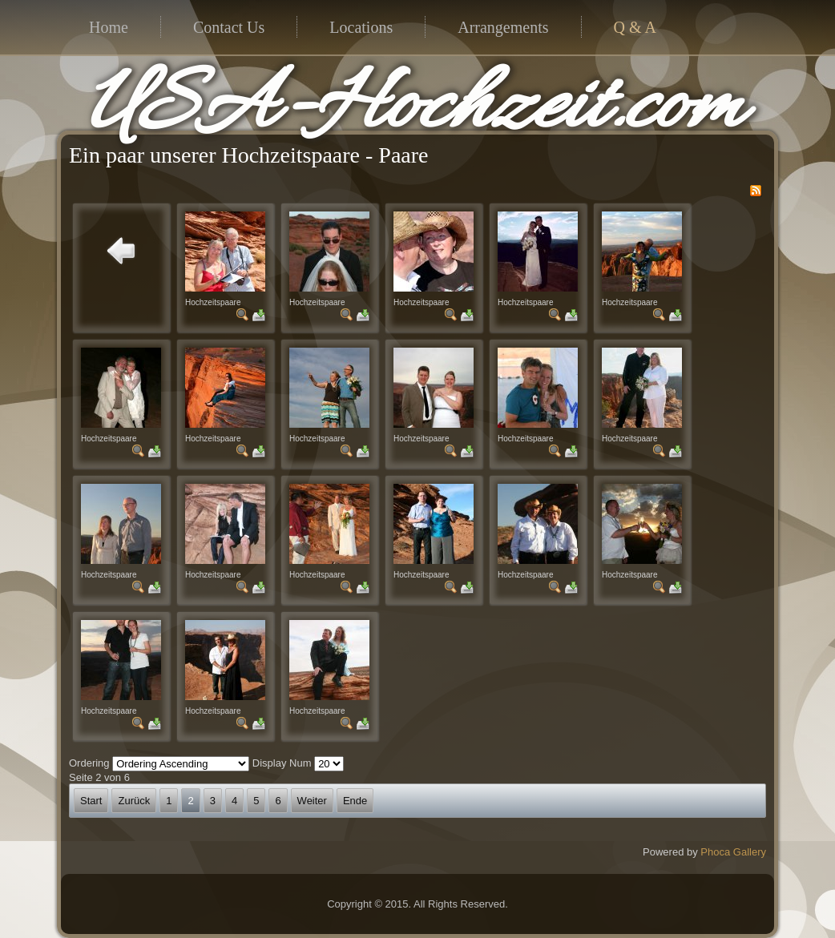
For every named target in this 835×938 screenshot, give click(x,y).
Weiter (312, 801)
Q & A (635, 27)
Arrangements (503, 27)
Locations (361, 27)
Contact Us (228, 27)
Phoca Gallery (733, 852)
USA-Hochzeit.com (414, 109)
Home (108, 27)
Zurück (134, 801)
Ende (355, 801)
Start (91, 801)
